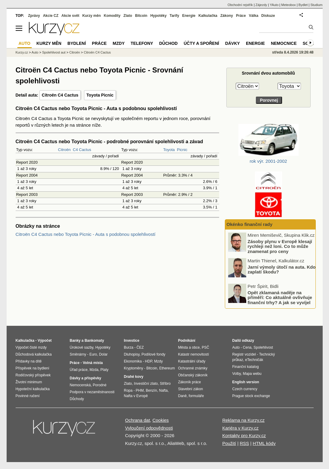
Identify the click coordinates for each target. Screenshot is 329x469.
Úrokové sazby (81, 347)
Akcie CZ (50, 16)
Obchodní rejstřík (240, 5)
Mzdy (119, 43)
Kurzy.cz (22, 52)
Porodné (99, 385)
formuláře (196, 396)
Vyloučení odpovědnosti (149, 427)
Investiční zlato (146, 383)
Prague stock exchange (251, 396)
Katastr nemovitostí (193, 354)
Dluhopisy (132, 354)
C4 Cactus (82, 149)
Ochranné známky (192, 368)
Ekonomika (133, 361)
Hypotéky (158, 16)
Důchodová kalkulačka (34, 354)
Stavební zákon (190, 389)
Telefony (142, 43)
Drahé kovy (134, 377)
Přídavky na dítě (29, 361)
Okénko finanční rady (250, 224)
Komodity (112, 16)
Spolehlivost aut (54, 52)
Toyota (169, 149)
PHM (140, 390)
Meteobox (288, 5)
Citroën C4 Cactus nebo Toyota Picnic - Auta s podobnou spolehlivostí (86, 234)
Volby (236, 374)
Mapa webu (252, 374)
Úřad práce (79, 370)
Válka (253, 16)
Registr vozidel (244, 354)
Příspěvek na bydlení (32, 368)
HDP (148, 361)
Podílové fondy (153, 354)
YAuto (274, 5)
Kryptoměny (133, 368)
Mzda (94, 370)
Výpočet (45, 340)
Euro (93, 354)
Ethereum (167, 368)
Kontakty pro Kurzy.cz (244, 435)
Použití (229, 443)
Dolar (103, 354)
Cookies (160, 420)
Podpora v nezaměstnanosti (92, 392)
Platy (105, 370)
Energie (188, 16)
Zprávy (34, 16)
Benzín (151, 390)
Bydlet (303, 5)
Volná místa (93, 363)
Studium (316, 5)
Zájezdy (261, 5)
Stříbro (165, 383)
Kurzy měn (91, 16)
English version (245, 382)
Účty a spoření (201, 43)
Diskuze (268, 16)
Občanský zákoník (193, 375)
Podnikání (186, 340)
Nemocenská (80, 385)
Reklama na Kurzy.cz (243, 420)
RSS (244, 443)
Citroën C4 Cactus (60, 95)
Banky (75, 340)
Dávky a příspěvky (85, 378)
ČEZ (140, 347)
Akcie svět (70, 16)
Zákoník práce (189, 382)
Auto (35, 52)
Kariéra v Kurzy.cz (240, 427)
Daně (182, 396)
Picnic (182, 149)
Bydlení (76, 43)
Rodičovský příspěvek (33, 375)
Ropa (128, 390)
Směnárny (78, 354)
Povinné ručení (28, 396)
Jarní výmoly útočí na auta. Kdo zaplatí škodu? (282, 269)
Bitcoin (141, 16)
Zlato (127, 16)
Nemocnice (284, 43)
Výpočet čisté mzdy (31, 347)
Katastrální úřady (192, 361)
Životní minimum (29, 382)
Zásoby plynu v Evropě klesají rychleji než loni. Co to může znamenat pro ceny (280, 246)
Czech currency (244, 389)
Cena (247, 347)
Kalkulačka (207, 16)
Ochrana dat (137, 420)
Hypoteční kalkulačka (33, 389)
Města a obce (189, 347)
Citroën (64, 149)
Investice (131, 340)
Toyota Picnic (99, 95)
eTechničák (254, 360)
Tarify (174, 16)
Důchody (77, 399)
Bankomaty (94, 340)
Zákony (226, 16)
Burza (128, 347)
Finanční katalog (245, 367)
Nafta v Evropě (136, 396)
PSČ (205, 347)
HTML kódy (264, 443)
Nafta (163, 390)
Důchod (168, 43)
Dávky (232, 43)
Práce (241, 16)
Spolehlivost (263, 347)
